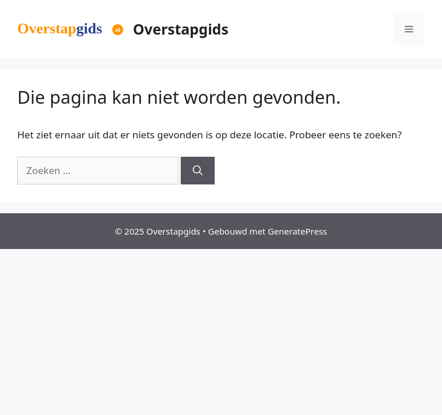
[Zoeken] (198, 170)
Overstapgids (180, 29)
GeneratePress (297, 231)
